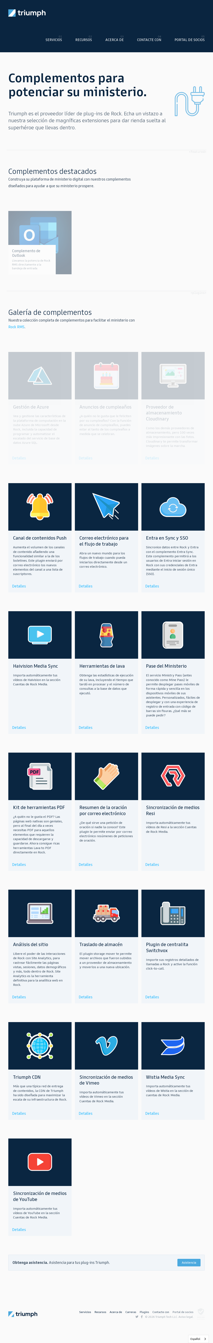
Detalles (19, 586)
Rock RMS (16, 327)
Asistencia (189, 1262)
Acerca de (114, 40)
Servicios (54, 40)
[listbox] (198, 1339)
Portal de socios (190, 40)
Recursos (83, 40)
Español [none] (195, 1339)
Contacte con (149, 40)
